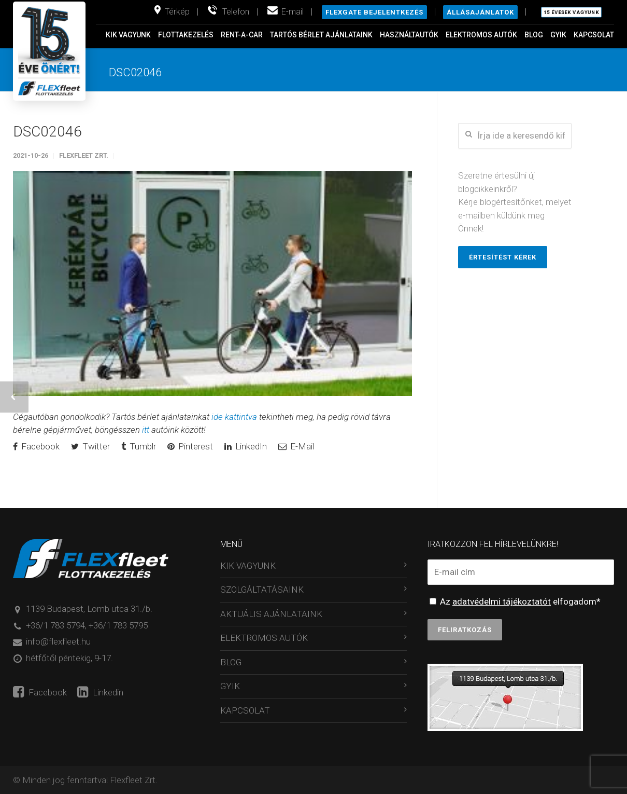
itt (145, 430)
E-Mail (296, 446)
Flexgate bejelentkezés (374, 12)
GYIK (558, 35)
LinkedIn (245, 446)
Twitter (90, 446)
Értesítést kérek (502, 257)
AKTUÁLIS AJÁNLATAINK (271, 614)
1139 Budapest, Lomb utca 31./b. (89, 609)
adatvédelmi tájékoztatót (501, 601)
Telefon (235, 12)
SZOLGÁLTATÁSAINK (262, 589)
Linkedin (100, 692)
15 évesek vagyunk (571, 12)
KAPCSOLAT (594, 35)
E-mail (292, 12)
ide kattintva (234, 417)
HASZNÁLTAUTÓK (409, 35)
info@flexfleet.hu (58, 641)
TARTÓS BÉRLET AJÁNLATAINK (321, 35)
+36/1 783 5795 (118, 625)
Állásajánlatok (480, 12)
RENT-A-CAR (242, 35)
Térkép (177, 12)
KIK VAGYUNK (128, 35)
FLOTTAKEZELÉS (185, 35)
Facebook (36, 446)
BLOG (533, 35)
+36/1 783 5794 (55, 625)
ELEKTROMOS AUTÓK (481, 35)
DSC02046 (47, 131)
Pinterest (190, 446)
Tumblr (138, 446)
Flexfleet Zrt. (83, 155)
